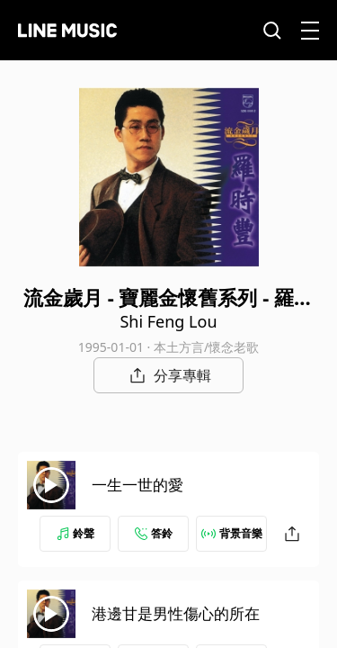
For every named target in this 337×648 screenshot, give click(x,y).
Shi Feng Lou (168, 321)
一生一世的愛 (137, 484)
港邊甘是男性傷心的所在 (176, 613)
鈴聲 (75, 533)
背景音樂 (231, 533)
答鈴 (154, 533)
